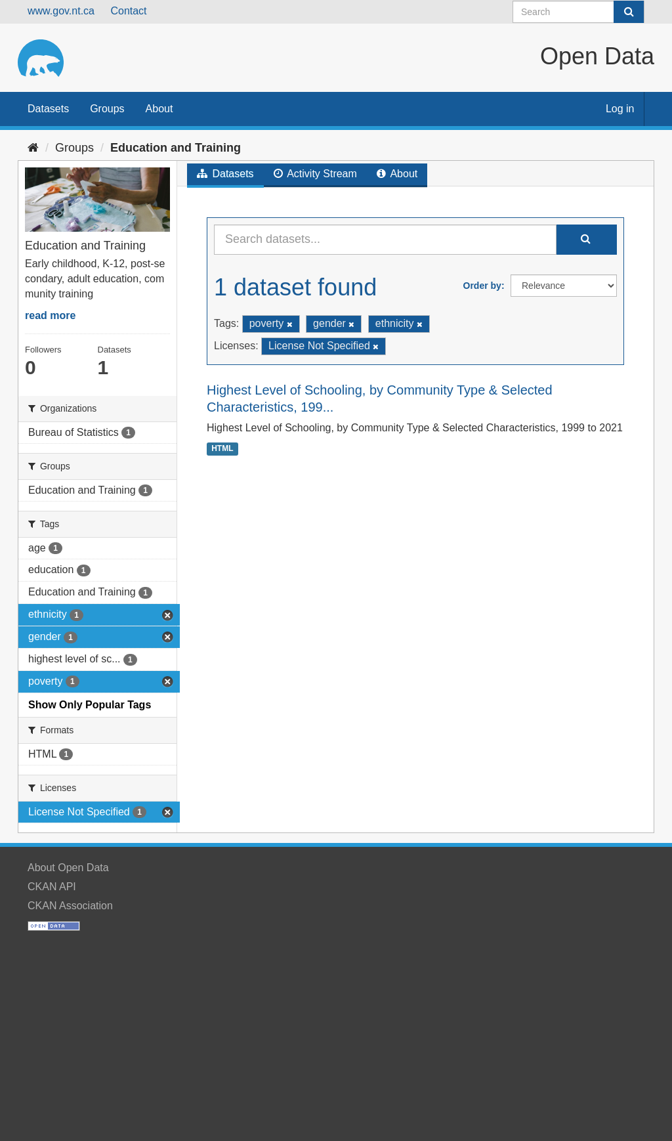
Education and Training (175, 147)
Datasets (48, 108)
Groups (107, 108)
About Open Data (68, 867)
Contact (128, 10)
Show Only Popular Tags (89, 704)
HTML (222, 448)
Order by (482, 285)
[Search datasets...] (385, 240)
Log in (620, 108)
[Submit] (629, 12)
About (159, 108)
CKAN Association (70, 905)
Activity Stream (315, 173)
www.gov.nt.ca (61, 10)
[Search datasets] (578, 12)
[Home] (33, 147)
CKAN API (52, 886)
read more (50, 315)
